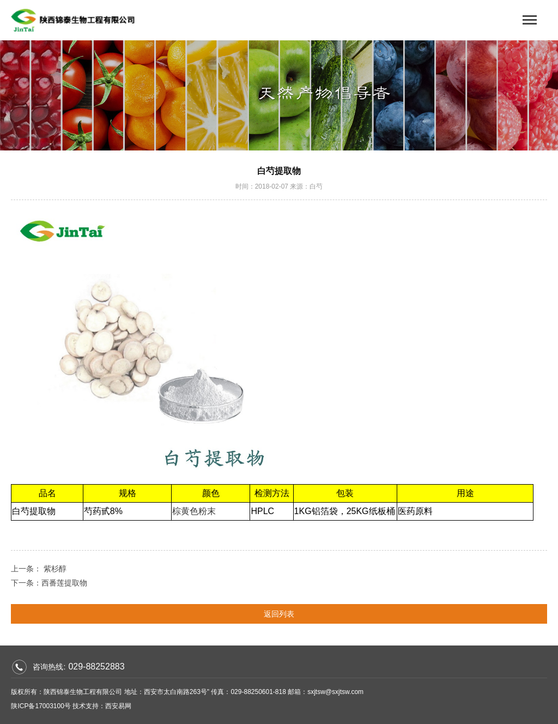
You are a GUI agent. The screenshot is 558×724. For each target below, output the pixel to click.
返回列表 (279, 614)
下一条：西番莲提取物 (49, 582)
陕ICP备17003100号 (40, 706)
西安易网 (118, 706)
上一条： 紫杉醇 (38, 568)
